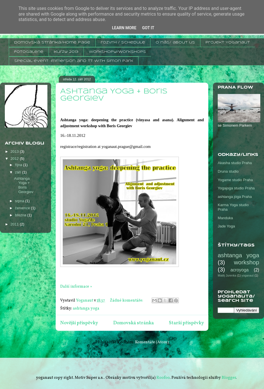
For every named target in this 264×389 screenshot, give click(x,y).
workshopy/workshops (117, 51)
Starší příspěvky (186, 323)
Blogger (229, 377)
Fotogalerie (28, 51)
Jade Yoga (226, 226)
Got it (148, 28)
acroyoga (240, 269)
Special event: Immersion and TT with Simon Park (73, 60)
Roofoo (163, 377)
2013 (15, 151)
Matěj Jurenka (227, 275)
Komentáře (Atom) (152, 342)
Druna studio (228, 171)
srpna (20, 201)
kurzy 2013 (66, 51)
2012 (15, 158)
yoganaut (248, 275)
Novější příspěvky (79, 323)
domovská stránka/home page (52, 42)
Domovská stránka (133, 323)
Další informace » (76, 286)
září (18, 172)
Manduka (225, 218)
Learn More (124, 28)
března (21, 215)
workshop (246, 262)
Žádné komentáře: (127, 300)
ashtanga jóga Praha (235, 196)
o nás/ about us (175, 42)
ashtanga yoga (86, 308)
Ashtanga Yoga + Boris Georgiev (23, 185)
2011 (15, 224)
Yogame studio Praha (235, 180)
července (23, 208)
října (19, 165)
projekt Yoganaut (228, 42)
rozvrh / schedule (123, 42)
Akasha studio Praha (235, 163)
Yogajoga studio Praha (236, 188)
